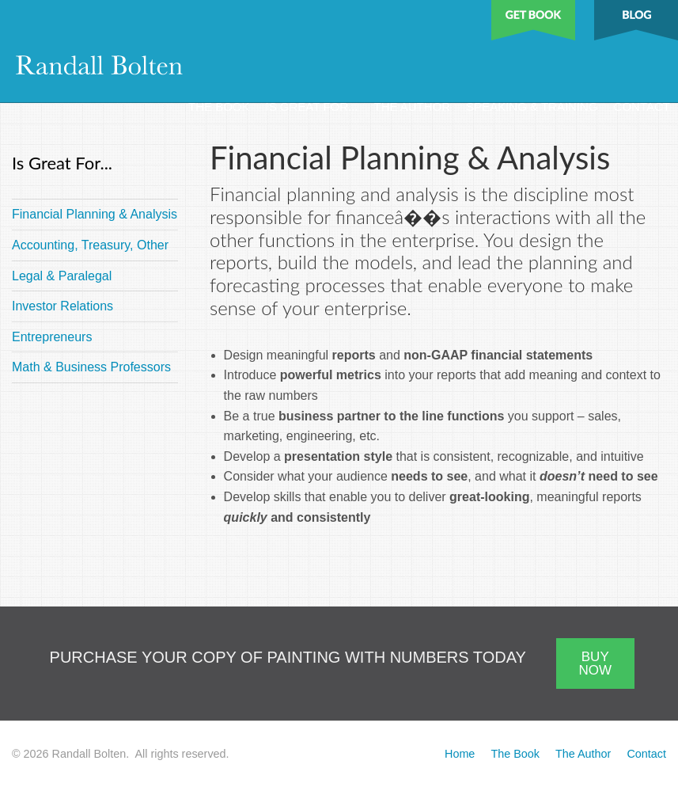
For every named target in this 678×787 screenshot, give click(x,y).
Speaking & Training (531, 106)
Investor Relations (62, 306)
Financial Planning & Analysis (94, 214)
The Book (219, 106)
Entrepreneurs (52, 337)
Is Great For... (312, 106)
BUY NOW (595, 663)
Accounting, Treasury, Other (90, 245)
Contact (642, 106)
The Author (411, 106)
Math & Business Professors (91, 367)
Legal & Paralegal (62, 276)
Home (460, 753)
